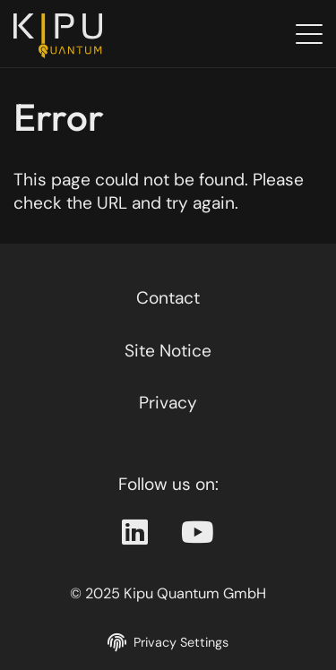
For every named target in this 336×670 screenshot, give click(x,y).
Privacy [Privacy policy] (168, 402)
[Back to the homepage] (62, 35)
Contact (168, 298)
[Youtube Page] (197, 533)
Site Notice (168, 350)
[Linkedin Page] (135, 533)
